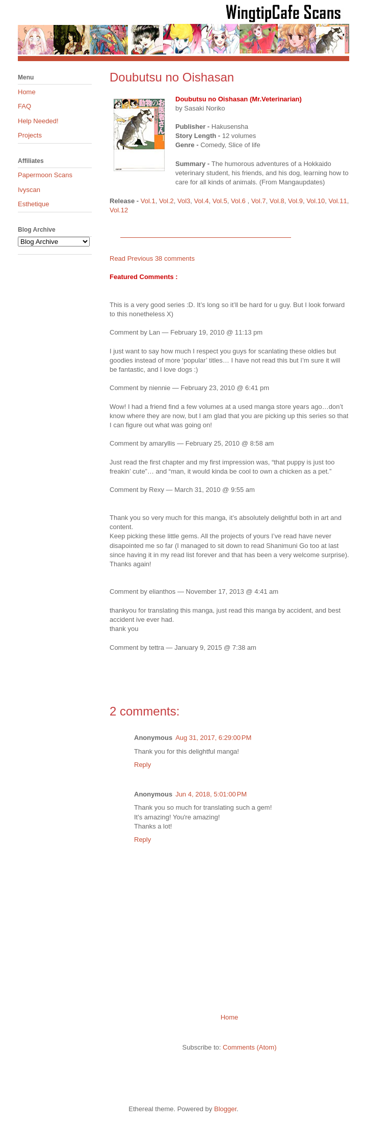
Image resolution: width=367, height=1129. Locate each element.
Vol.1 (148, 201)
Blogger (225, 1109)
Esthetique (33, 204)
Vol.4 (201, 201)
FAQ (24, 106)
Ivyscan (29, 190)
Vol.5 (220, 201)
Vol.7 (258, 201)
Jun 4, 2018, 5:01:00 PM (211, 794)
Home (230, 1017)
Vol (274, 201)
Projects (30, 135)
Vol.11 (338, 201)
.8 (281, 201)
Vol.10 (315, 201)
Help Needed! (38, 121)
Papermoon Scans (45, 175)
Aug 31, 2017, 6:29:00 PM (213, 737)
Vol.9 (295, 201)
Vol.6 (238, 201)
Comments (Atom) (249, 1047)
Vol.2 (166, 201)
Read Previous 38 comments (152, 258)
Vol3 (183, 201)
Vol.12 (119, 210)
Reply (142, 764)
